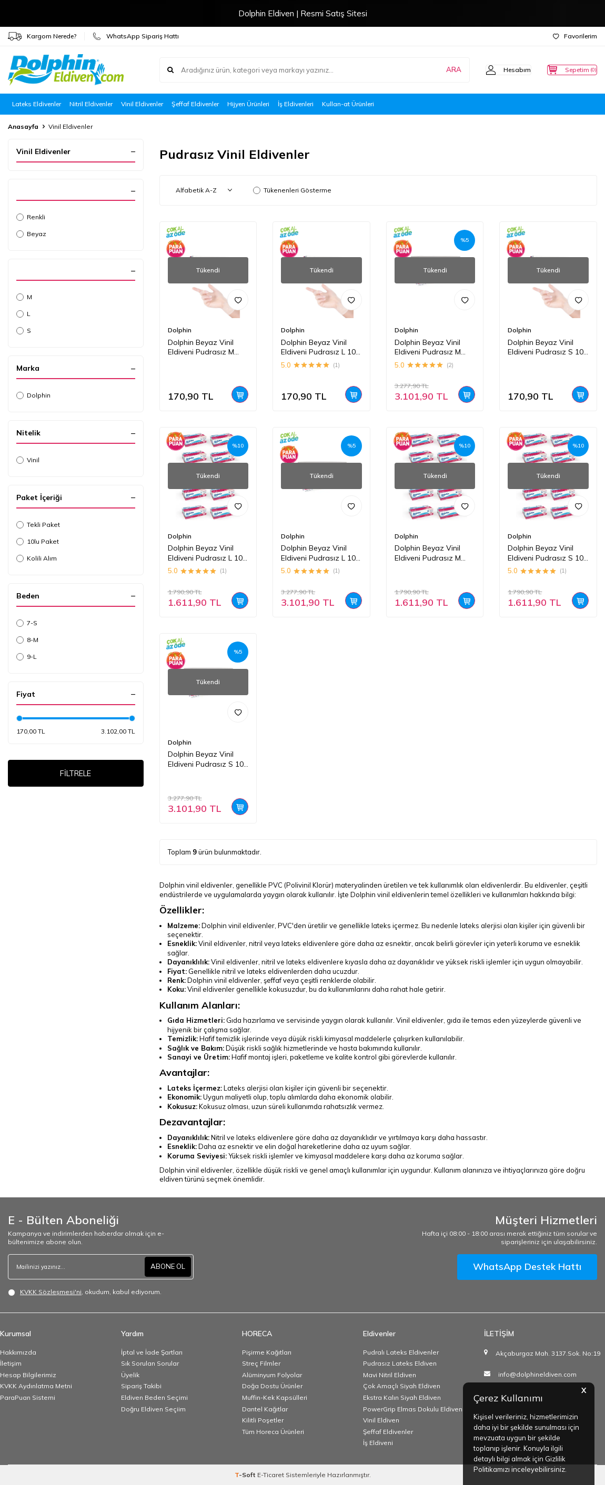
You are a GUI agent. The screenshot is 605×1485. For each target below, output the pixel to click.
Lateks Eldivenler (36, 104)
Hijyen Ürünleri (248, 104)
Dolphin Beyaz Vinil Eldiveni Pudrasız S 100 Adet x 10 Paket (548, 553)
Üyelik (130, 1375)
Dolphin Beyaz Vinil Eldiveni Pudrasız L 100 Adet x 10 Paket (207, 553)
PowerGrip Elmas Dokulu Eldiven (412, 1409)
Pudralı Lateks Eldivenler (401, 1352)
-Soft (246, 1475)
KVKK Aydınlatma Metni (36, 1386)
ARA (432, 70)
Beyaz (31, 234)
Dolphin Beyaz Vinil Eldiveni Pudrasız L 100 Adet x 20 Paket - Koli (320, 553)
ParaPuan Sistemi (27, 1397)
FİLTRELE (75, 774)
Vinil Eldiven (381, 1420)
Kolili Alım (36, 558)
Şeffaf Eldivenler (195, 104)
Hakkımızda (18, 1352)
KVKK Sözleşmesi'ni (51, 1292)
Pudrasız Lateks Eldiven (400, 1363)
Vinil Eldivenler (142, 104)
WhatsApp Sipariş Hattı (136, 36)
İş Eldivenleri (296, 104)
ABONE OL (166, 1267)
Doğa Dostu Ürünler (272, 1386)
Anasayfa (23, 126)
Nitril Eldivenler (91, 104)
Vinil (27, 460)
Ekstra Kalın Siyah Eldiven (402, 1397)
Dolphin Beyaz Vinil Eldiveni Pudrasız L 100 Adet (320, 348)
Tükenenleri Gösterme (292, 190)
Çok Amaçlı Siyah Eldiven (401, 1386)
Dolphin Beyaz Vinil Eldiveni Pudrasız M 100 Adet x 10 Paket (430, 553)
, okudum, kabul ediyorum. (85, 1292)
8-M (27, 640)
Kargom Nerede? (42, 36)
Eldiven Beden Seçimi (154, 1397)
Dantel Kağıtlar (265, 1409)
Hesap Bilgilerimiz (28, 1375)
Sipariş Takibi (141, 1386)
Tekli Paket (38, 524)
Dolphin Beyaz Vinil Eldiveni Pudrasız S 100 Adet (548, 348)
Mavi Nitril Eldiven (389, 1375)
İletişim (11, 1363)
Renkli (30, 217)
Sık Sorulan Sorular (150, 1363)
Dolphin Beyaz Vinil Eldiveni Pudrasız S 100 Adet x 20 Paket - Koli (208, 759)
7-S (26, 623)
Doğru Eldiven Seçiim (153, 1409)
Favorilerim (575, 36)
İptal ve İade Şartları (152, 1352)
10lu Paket (37, 541)
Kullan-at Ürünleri (348, 104)
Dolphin (33, 395)
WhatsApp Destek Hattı (527, 1266)
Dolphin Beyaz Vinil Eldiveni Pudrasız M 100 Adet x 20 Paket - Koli (432, 348)
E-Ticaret (270, 1475)
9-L (26, 656)
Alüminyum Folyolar (272, 1375)
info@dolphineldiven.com (537, 1374)
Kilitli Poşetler (263, 1420)
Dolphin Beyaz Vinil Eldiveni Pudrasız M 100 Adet (201, 348)
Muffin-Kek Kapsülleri (274, 1397)
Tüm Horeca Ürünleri (273, 1432)
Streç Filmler (261, 1363)
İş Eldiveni (378, 1443)
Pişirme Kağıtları (266, 1352)
